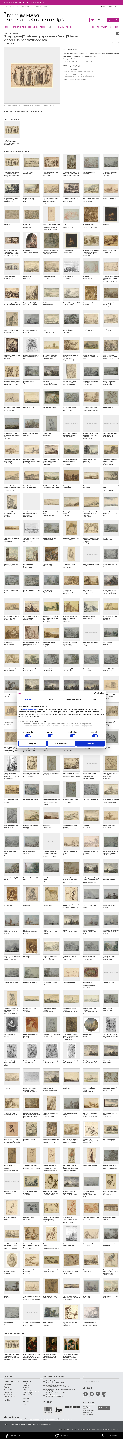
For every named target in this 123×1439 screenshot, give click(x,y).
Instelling (69, 27)
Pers (18, 6)
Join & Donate (99, 20)
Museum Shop (8, 1394)
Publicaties (26, 1385)
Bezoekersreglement (10, 1396)
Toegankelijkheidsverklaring (88, 1429)
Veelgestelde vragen (11, 1381)
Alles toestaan (90, 744)
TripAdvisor (104, 1397)
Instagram (98, 1397)
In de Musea (8, 1390)
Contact (12, 6)
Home (5, 6)
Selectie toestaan (61, 744)
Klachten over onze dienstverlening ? (69, 1429)
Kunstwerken (117, 33)
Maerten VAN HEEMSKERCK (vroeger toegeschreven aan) (82, 75)
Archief (25, 1389)
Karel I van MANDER (78, 70)
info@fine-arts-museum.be (64, 1419)
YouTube (91, 1397)
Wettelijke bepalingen (103, 1429)
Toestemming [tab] (28, 699)
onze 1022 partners (30, 709)
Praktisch (7, 27)
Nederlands (102, 6)
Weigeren (32, 744)
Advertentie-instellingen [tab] (72, 699)
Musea (61, 27)
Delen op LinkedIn (114, 42)
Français (110, 6)
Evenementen (26, 6)
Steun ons (26, 1401)
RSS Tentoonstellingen (88, 1409)
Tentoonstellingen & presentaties (25, 27)
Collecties (52, 27)
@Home (116, 27)
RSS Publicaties (88, 1414)
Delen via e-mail (117, 42)
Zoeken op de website (32, 6)
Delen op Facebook (112, 42)
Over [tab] (95, 699)
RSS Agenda (87, 1407)
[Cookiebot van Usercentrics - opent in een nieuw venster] (96, 693)
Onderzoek (106, 27)
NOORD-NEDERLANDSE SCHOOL (75, 80)
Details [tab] (50, 699)
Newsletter (104, 1408)
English (117, 6)
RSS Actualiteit (87, 1412)
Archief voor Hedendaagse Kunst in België (31, 1392)
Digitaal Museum (28, 1394)
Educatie (95, 27)
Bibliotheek (26, 1384)
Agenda (43, 27)
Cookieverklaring (115, 1429)
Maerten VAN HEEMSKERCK (15, 1334)
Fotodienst (26, 1387)
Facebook (85, 1397)
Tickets (115, 20)
